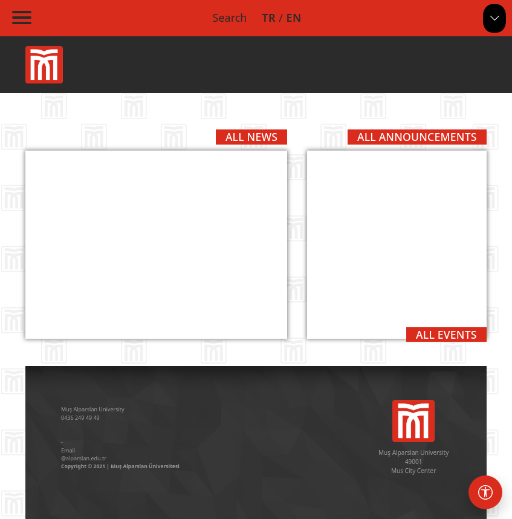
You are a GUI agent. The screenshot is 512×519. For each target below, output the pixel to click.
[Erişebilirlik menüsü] (485, 492)
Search (230, 17)
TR (269, 17)
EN (294, 17)
